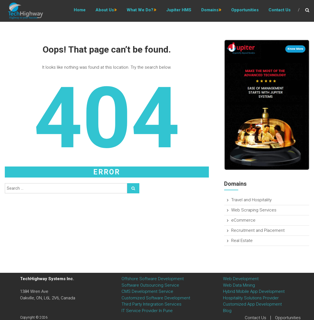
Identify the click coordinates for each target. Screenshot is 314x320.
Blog (227, 310)
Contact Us (279, 11)
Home (80, 11)
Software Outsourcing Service (150, 285)
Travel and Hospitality (251, 199)
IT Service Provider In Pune (147, 310)
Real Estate (242, 240)
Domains (209, 11)
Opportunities (245, 11)
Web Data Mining (239, 285)
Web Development (241, 278)
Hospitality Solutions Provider (251, 297)
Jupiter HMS (178, 11)
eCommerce (243, 220)
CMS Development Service (147, 291)
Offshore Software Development (153, 278)
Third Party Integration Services (151, 304)
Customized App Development (252, 304)
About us (105, 11)
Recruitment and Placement (258, 230)
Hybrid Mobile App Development (254, 291)
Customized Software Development (156, 297)
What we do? (140, 11)
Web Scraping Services (253, 210)
